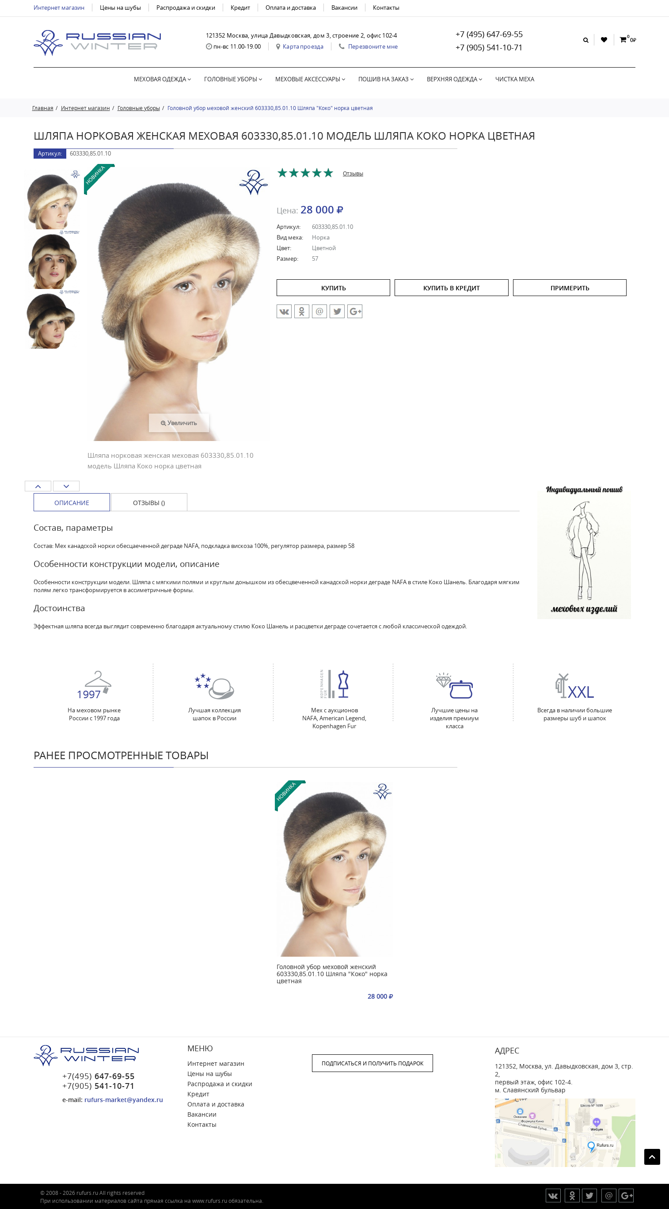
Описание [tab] (71, 502)
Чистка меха (514, 79)
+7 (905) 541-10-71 (489, 47)
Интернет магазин (59, 7)
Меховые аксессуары (310, 79)
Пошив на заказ (386, 79)
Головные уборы (233, 79)
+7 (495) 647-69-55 (489, 34)
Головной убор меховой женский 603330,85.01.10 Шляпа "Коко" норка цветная (332, 974)
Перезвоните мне (373, 46)
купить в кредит (451, 288)
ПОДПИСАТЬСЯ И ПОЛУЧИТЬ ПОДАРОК (372, 1063)
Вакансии (344, 7)
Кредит (240, 7)
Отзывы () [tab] (149, 502)
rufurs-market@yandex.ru (123, 1099)
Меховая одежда (162, 79)
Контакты (386, 7)
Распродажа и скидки (185, 7)
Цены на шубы (120, 7)
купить (333, 288)
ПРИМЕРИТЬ (570, 288)
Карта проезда (303, 46)
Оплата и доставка (291, 7)
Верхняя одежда (454, 79)
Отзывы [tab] (353, 173)
